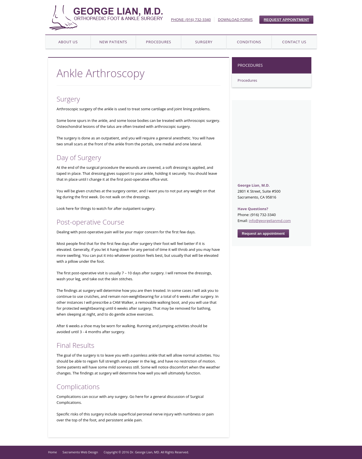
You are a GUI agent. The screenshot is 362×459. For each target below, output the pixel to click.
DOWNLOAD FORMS (235, 19)
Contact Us (294, 41)
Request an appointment (263, 233)
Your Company (105, 17)
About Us (68, 41)
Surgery (203, 41)
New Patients (113, 41)
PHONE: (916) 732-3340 (191, 19)
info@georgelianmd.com (270, 220)
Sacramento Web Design (80, 452)
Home (52, 452)
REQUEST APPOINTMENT (286, 20)
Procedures (158, 41)
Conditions (249, 41)
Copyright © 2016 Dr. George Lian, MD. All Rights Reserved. (146, 452)
